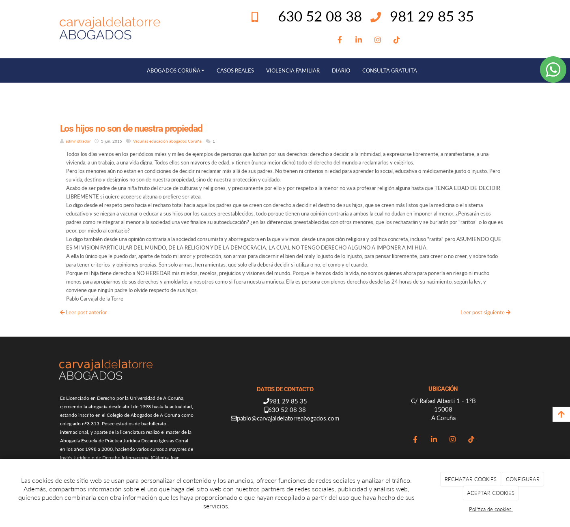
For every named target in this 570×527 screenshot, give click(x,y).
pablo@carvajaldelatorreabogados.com (288, 418)
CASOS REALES (235, 70)
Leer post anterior (83, 312)
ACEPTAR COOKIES (490, 493)
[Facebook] (339, 40)
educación (158, 141)
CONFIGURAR (523, 479)
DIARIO (341, 70)
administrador (78, 141)
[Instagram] (378, 40)
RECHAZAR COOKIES (471, 479)
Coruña (195, 141)
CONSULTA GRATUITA (389, 70)
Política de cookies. (491, 509)
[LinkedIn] (359, 40)
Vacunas (140, 141)
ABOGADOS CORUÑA (175, 70)
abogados (178, 141)
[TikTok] (397, 40)
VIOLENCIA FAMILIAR (293, 70)
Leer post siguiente (485, 312)
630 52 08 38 (287, 409)
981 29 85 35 (432, 15)
